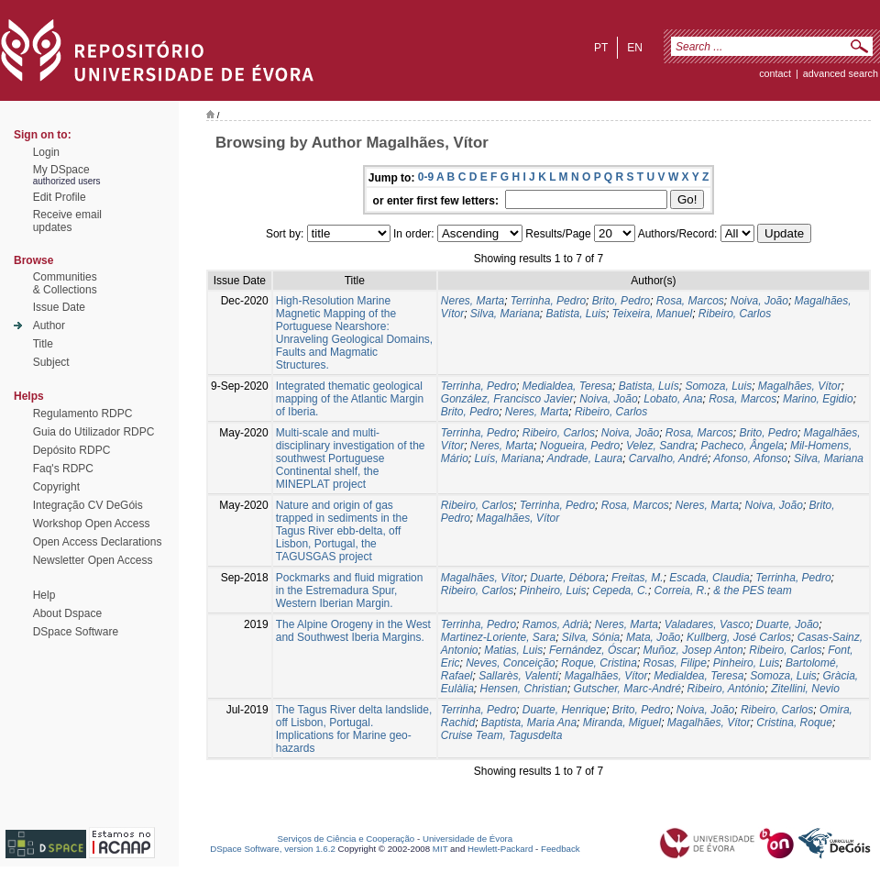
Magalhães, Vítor (800, 386)
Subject (51, 362)
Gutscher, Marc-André (627, 688)
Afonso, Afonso (750, 458)
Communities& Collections (65, 283)
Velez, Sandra (660, 445)
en (635, 47)
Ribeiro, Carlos (734, 313)
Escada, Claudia (709, 577)
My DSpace (61, 169)
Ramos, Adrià (555, 624)
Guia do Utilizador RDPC (94, 431)
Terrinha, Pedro (548, 300)
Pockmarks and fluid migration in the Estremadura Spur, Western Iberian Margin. (350, 590)
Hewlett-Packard (500, 849)
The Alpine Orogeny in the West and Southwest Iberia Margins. (353, 631)
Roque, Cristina (599, 663)
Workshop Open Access (91, 523)
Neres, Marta (472, 300)
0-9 (426, 177)
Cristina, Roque (794, 722)
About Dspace (67, 613)
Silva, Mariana (505, 313)
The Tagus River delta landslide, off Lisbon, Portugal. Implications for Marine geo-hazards (354, 729)
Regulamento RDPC (83, 413)
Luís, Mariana (507, 458)
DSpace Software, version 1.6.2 (273, 849)
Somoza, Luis (718, 386)
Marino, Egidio (818, 398)
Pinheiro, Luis (553, 590)
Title (43, 343)
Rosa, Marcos (690, 300)
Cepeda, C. (620, 590)
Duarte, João (788, 624)
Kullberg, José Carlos (739, 637)
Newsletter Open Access (93, 560)
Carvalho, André (668, 458)
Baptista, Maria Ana (529, 722)
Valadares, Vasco (707, 624)
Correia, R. (681, 590)
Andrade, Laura (584, 458)
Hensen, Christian (523, 688)
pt (601, 47)
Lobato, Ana (673, 398)
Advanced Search (840, 73)
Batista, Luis (576, 313)
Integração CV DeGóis (88, 505)
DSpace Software (75, 631)
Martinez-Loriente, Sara (498, 637)
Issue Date (59, 307)
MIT (440, 849)
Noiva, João (759, 300)
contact (775, 73)
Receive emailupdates (67, 221)
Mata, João (653, 637)
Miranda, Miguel (622, 722)
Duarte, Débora (567, 577)
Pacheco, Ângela (743, 445)
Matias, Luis (513, 650)
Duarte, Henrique (564, 709)
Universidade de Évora (467, 838)
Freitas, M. (637, 577)
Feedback (560, 849)
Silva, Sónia (591, 637)
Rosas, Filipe (675, 663)
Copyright (56, 486)
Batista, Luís (649, 386)
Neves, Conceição (510, 663)
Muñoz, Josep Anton (693, 650)
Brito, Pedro (621, 300)
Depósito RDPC (72, 450)
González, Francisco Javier (507, 398)
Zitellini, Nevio (805, 688)
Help (44, 595)
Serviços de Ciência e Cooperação (346, 838)
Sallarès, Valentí (518, 675)
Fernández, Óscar (593, 650)
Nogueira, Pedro (580, 445)
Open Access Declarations (97, 541)
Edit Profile (59, 197)
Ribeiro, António (726, 688)
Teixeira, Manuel (652, 313)
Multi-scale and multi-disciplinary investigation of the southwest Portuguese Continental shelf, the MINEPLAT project (350, 458)
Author (49, 325)
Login (46, 152)
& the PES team (752, 590)
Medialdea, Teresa (567, 386)
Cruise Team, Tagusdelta (502, 735)
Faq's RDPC (63, 468)
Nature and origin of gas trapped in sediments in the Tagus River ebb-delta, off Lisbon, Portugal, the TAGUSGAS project (342, 531)
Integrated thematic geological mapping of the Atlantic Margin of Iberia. (350, 399)
